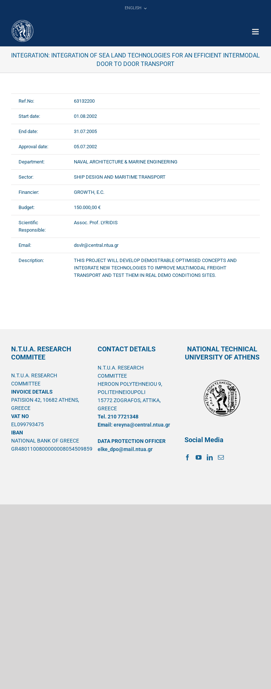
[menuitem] (135, 8)
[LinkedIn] (210, 457)
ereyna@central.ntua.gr (142, 425)
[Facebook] (187, 457)
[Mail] (221, 457)
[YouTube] (199, 457)
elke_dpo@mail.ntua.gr (125, 449)
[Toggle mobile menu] (256, 32)
